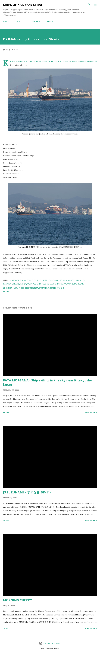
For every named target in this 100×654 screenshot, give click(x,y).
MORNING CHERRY (17, 600)
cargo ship (15, 280)
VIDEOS (50, 21)
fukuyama (53, 280)
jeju (83, 280)
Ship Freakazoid (63, 284)
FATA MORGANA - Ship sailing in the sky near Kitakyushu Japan (47, 382)
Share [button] (6, 291)
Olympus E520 (34, 284)
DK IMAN (44, 280)
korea (23, 284)
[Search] (89, 4)
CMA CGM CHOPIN (30, 280)
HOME (6, 21)
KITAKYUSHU (34, 21)
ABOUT (18, 21)
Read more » (91, 412)
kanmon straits (11, 284)
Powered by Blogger (50, 643)
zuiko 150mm (78, 284)
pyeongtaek (48, 284)
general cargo (67, 280)
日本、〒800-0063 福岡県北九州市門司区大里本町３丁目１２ (39, 288)
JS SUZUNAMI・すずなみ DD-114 (27, 492)
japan (78, 280)
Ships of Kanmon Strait (23, 4)
